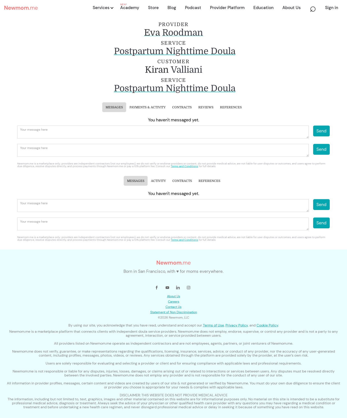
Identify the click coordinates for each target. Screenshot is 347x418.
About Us (173, 296)
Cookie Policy (267, 325)
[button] (103, 7)
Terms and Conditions (184, 166)
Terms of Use (213, 325)
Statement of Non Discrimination (173, 312)
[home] (47, 7)
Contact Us (173, 307)
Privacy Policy (237, 325)
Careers (173, 301)
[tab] (114, 107)
